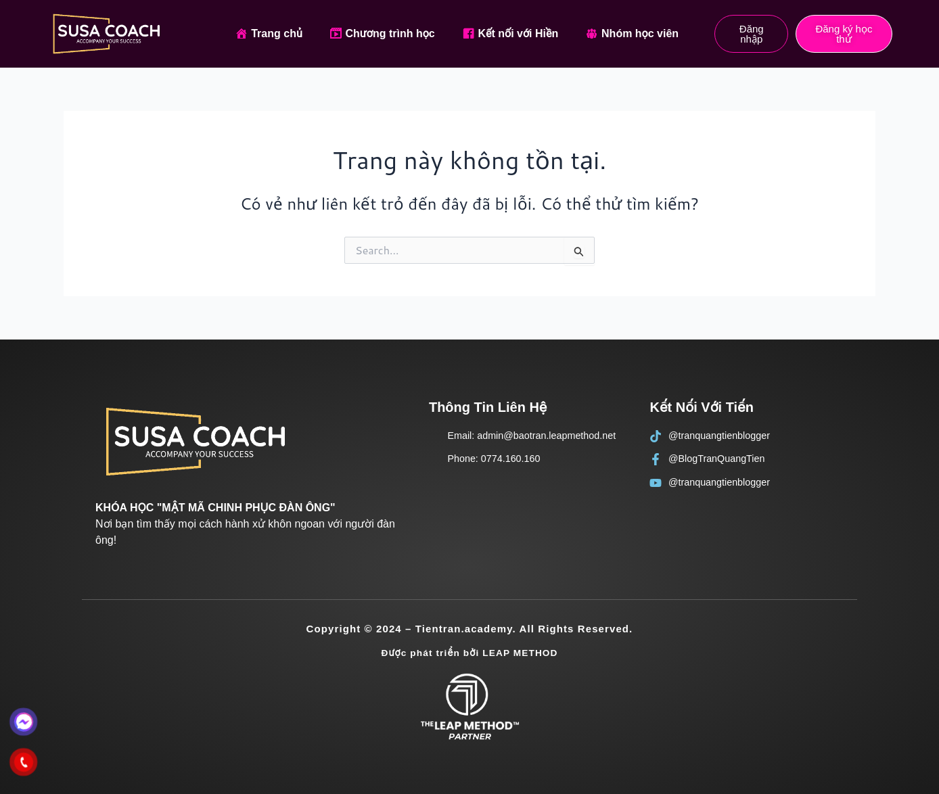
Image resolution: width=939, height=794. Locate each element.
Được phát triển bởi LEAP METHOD (469, 652)
